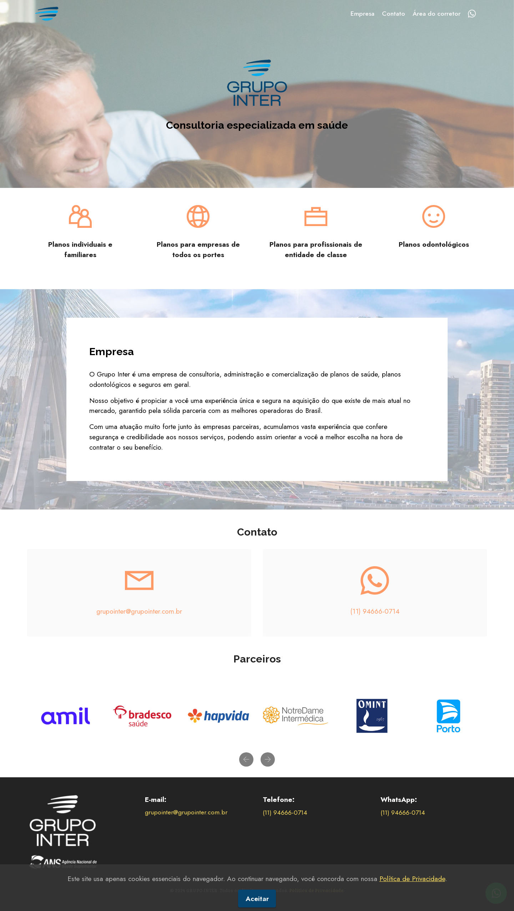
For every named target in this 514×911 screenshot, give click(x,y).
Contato (393, 13)
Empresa (362, 13)
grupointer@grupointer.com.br (139, 611)
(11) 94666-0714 (374, 611)
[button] (246, 759)
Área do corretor (436, 13)
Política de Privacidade (412, 895)
